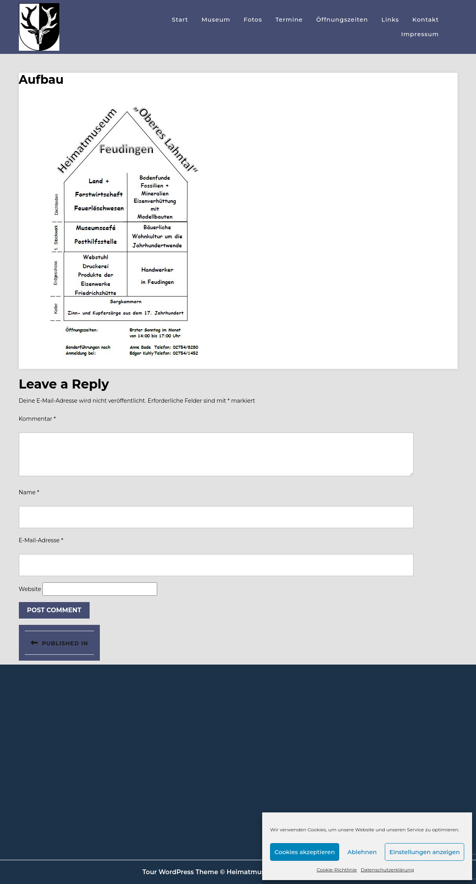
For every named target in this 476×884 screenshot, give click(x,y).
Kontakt (425, 19)
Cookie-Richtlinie (336, 870)
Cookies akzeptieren (304, 852)
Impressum (420, 34)
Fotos (253, 19)
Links (390, 19)
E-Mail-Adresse (41, 540)
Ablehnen (362, 852)
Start (180, 19)
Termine (289, 19)
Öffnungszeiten (342, 19)
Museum (216, 19)
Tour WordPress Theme (180, 872)
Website (30, 589)
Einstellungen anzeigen (424, 852)
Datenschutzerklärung (387, 870)
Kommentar (37, 418)
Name (29, 492)
